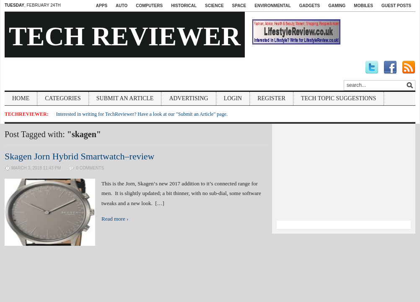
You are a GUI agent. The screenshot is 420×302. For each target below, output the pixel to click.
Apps (101, 5)
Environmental (272, 5)
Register (271, 98)
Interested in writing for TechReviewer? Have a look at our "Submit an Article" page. (142, 114)
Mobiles (363, 5)
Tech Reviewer (125, 36)
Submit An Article (125, 98)
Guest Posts (396, 5)
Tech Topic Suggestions (338, 98)
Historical (184, 5)
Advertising (188, 98)
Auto (121, 5)
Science (214, 5)
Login (233, 98)
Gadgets (309, 5)
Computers (149, 5)
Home (20, 98)
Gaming (336, 5)
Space (239, 5)
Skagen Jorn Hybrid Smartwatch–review (79, 156)
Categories (63, 98)
